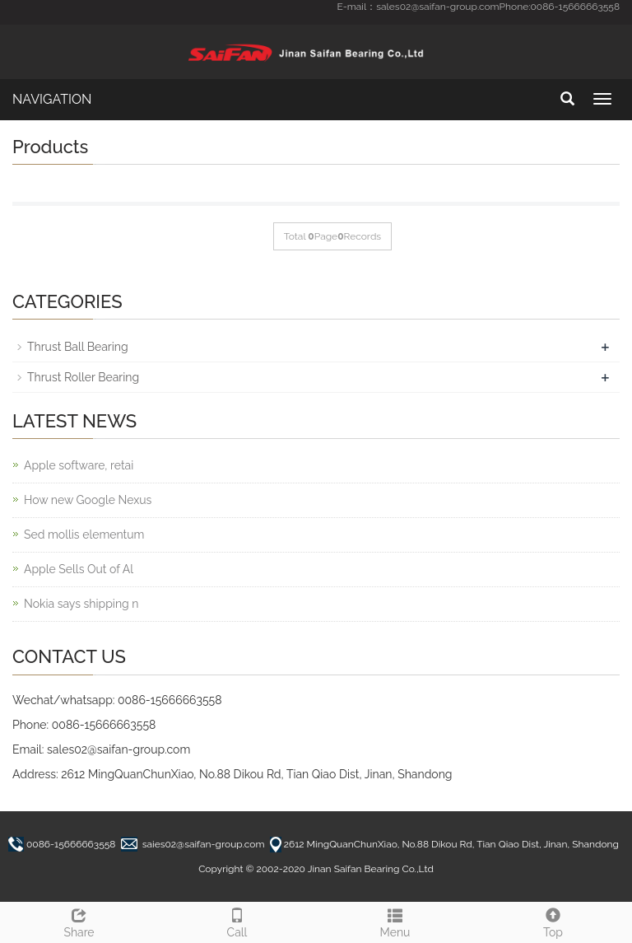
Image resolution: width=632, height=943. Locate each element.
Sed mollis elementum (84, 534)
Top (553, 921)
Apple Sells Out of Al (78, 569)
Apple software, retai (78, 465)
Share (79, 921)
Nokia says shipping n (81, 603)
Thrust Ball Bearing (77, 346)
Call (237, 921)
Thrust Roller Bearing (83, 377)
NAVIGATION (51, 99)
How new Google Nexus (87, 500)
